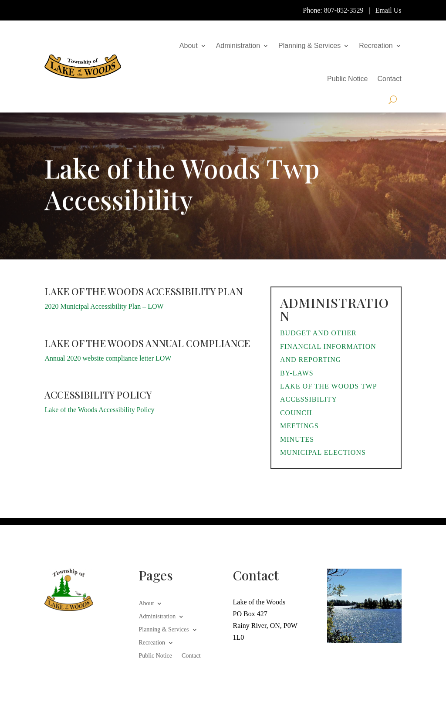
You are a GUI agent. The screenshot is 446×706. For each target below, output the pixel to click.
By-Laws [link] (297, 373)
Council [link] (297, 412)
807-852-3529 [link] (344, 10)
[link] (82, 66)
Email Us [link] (388, 10)
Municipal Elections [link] (323, 452)
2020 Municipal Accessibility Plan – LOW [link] (103, 306)
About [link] (188, 45)
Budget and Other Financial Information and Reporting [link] (328, 346)
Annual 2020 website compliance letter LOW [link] (107, 358)
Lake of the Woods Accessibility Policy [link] (99, 409)
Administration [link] (238, 45)
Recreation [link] (375, 45)
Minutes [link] (297, 439)
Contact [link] (389, 78)
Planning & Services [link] (309, 45)
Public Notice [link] (347, 78)
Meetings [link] (299, 426)
